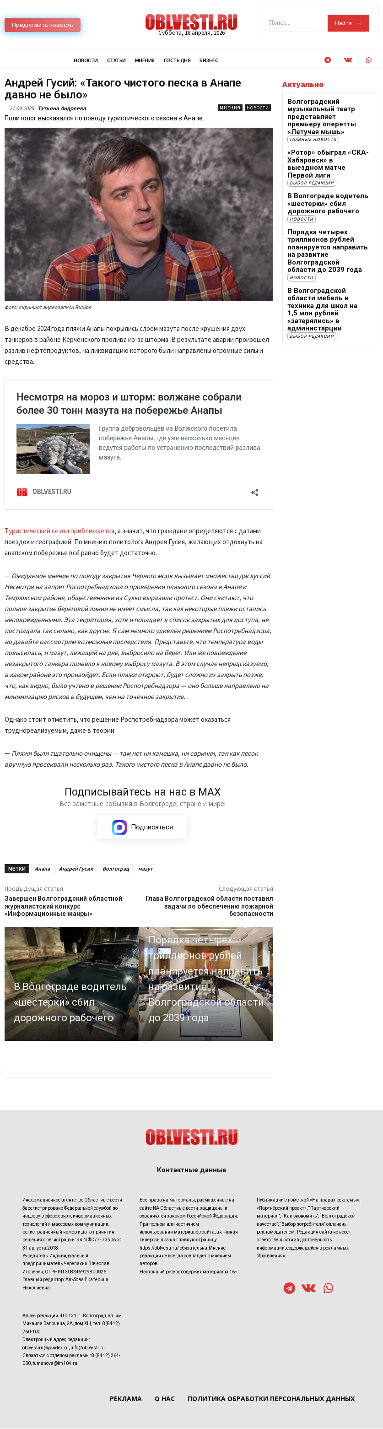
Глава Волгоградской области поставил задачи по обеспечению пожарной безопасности (209, 906)
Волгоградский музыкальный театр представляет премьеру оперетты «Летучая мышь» (328, 111)
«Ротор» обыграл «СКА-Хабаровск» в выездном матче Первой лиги (321, 146)
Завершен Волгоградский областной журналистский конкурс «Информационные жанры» (63, 906)
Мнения (230, 107)
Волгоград (115, 869)
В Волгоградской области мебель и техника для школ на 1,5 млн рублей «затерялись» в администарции (326, 263)
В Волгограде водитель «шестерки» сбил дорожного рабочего (327, 179)
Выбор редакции (312, 160)
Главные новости (313, 127)
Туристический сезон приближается (59, 530)
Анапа (42, 869)
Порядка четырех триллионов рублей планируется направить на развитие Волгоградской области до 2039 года (322, 218)
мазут (145, 869)
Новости (258, 107)
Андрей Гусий (76, 869)
